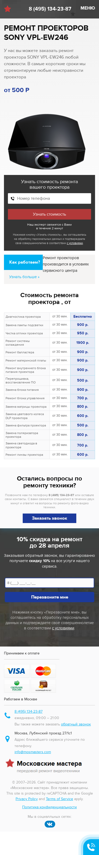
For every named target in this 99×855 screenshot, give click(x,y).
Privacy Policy (27, 799)
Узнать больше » (24, 276)
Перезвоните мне (49, 597)
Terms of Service (59, 799)
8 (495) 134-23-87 (50, 9)
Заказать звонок (49, 518)
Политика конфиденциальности (49, 807)
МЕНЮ (88, 8)
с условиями (75, 243)
